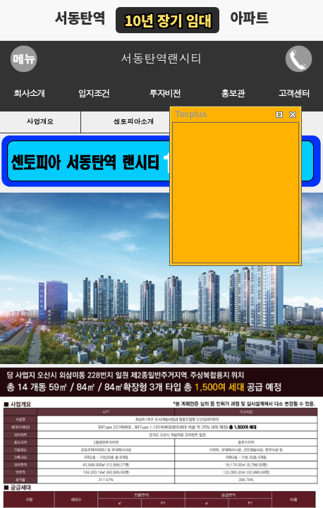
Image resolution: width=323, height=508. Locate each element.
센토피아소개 (134, 122)
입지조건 (94, 94)
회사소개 (29, 94)
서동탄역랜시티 (161, 58)
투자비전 (165, 94)
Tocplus (191, 114)
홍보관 (232, 94)
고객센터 (294, 94)
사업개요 (40, 122)
